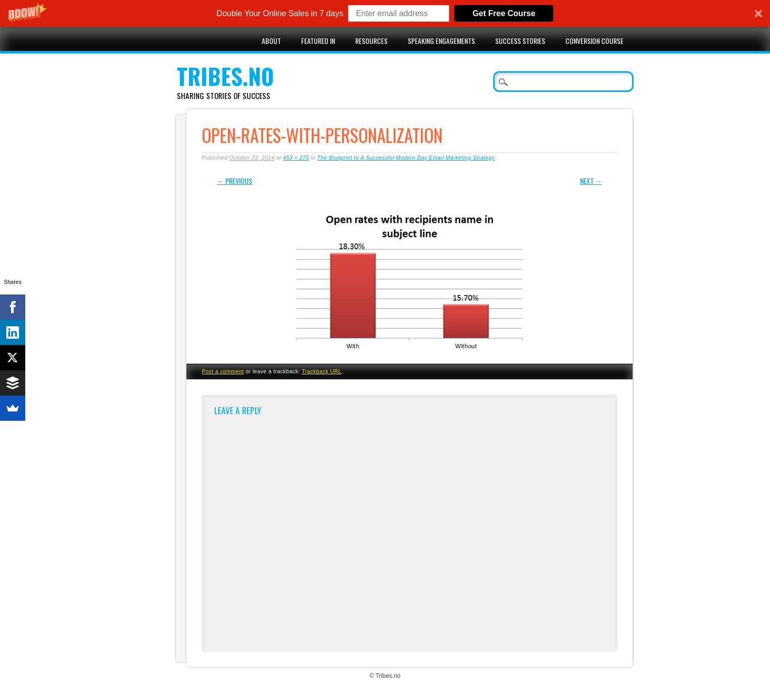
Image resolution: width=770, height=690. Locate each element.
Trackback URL (322, 371)
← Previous (234, 180)
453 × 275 (296, 158)
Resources (371, 40)
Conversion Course (594, 40)
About (271, 40)
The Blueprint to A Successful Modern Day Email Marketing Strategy (406, 158)
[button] (385, 13)
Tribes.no (225, 76)
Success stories (520, 40)
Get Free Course (503, 13)
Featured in (318, 40)
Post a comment (223, 371)
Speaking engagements (441, 40)
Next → (591, 180)
